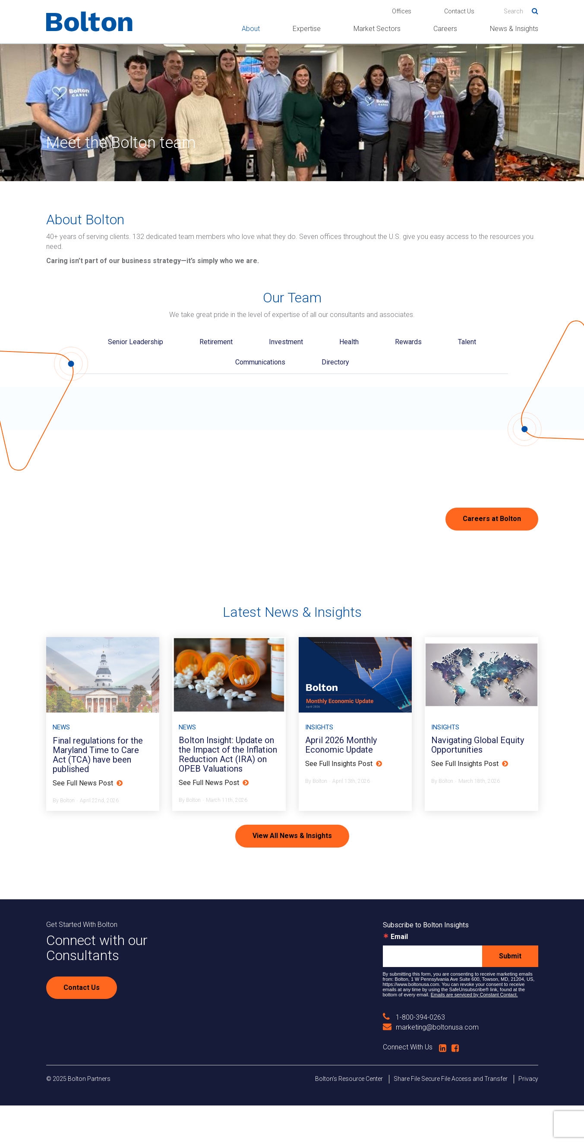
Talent (467, 342)
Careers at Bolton (492, 519)
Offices (401, 11)
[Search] (521, 11)
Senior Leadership (135, 342)
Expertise (307, 29)
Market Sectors (377, 29)
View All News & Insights (292, 873)
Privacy (528, 1116)
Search (531, 9)
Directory (335, 362)
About (251, 29)
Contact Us (459, 11)
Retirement (216, 342)
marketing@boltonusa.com (431, 1065)
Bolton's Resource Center (349, 1116)
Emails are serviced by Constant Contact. (474, 1032)
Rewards (408, 342)
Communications (260, 362)
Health (349, 342)
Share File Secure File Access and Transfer (451, 1116)
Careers (445, 29)
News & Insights (514, 29)
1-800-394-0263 (414, 1055)
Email (399, 974)
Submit (510, 993)
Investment (286, 342)
